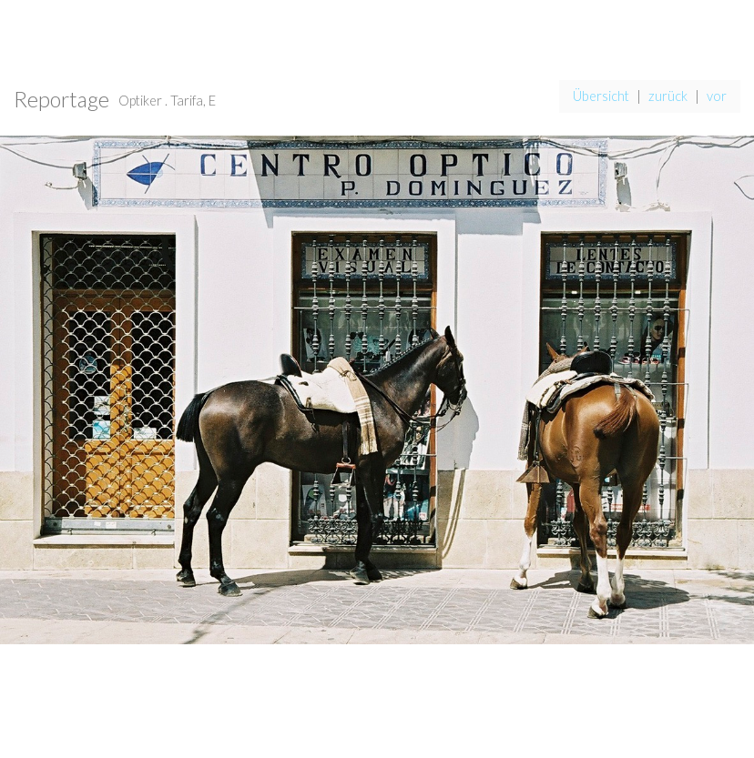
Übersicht (601, 96)
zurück (668, 96)
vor (717, 96)
